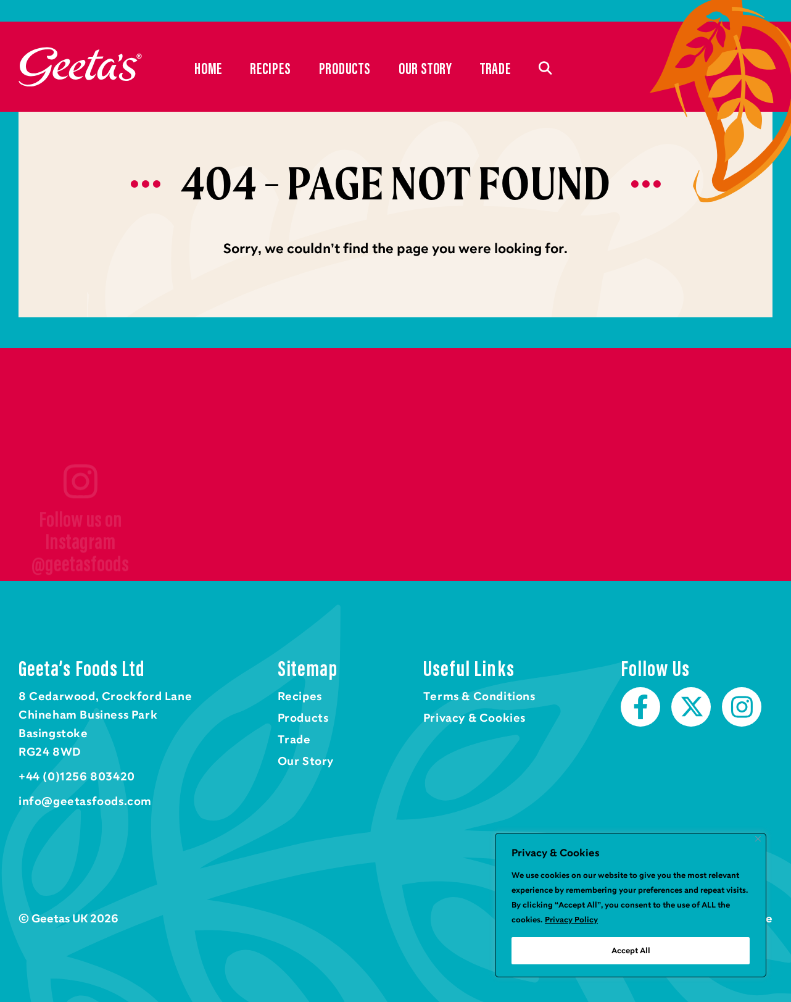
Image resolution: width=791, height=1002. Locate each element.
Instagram (741, 707)
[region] (630, 905)
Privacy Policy (571, 919)
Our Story (425, 67)
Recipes (270, 67)
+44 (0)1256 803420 (77, 777)
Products (345, 67)
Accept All (630, 950)
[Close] (758, 838)
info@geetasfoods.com (85, 801)
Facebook (640, 707)
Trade (495, 67)
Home (80, 66)
